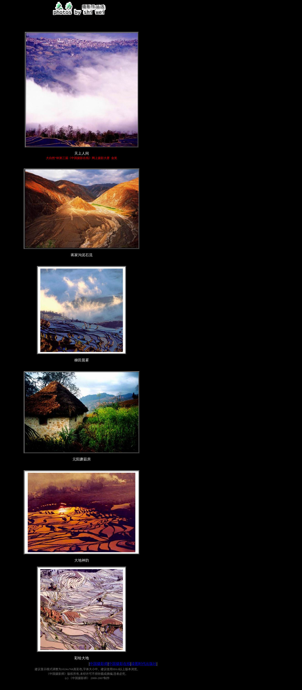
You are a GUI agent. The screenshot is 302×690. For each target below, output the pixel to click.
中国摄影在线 (119, 664)
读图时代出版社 (144, 664)
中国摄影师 (99, 664)
